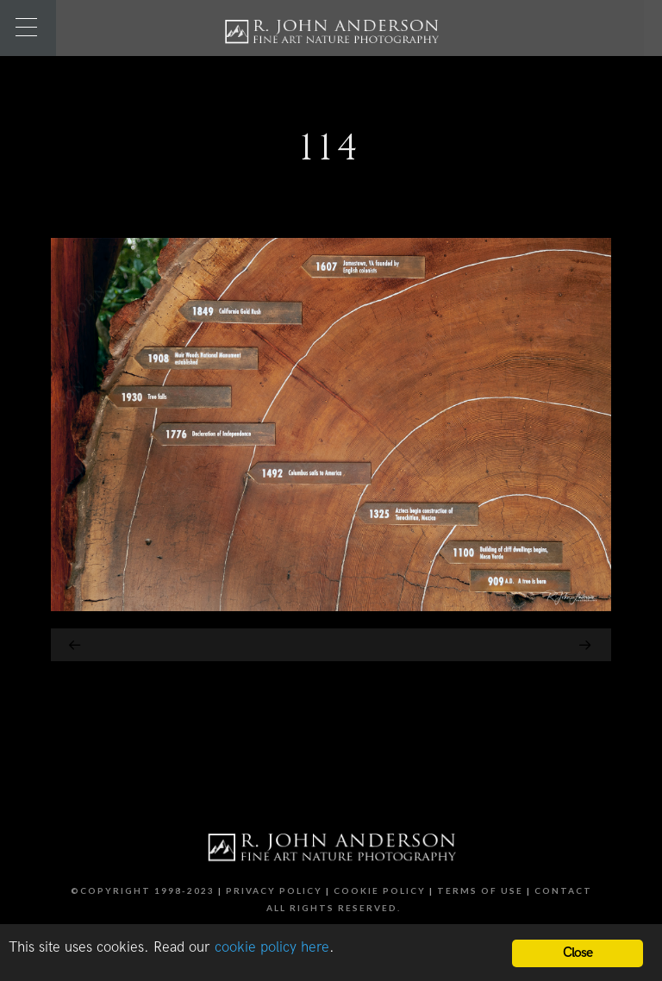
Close (578, 953)
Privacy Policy (274, 890)
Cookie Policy (380, 890)
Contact (563, 890)
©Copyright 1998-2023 (143, 890)
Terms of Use (480, 890)
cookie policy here (272, 947)
